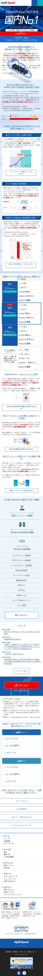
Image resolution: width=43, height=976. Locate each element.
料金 (5, 852)
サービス (7, 849)
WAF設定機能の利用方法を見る (21, 449)
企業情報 (7, 841)
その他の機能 (9, 857)
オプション (8, 863)
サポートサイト (10, 876)
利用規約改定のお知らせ (12, 639)
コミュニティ (10, 879)
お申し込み (21, 685)
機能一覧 (7, 854)
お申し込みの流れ (20, 690)
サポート (7, 874)
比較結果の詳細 (25, 73)
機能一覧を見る (21, 615)
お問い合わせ (10, 881)
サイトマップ (9, 843)
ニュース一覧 (21, 671)
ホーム (7, 836)
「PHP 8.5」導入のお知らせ (14, 654)
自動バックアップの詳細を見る (21, 490)
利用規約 (15, 952)
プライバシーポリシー (21, 954)
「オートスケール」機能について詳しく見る (21, 172)
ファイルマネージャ (12, 894)
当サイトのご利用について (27, 952)
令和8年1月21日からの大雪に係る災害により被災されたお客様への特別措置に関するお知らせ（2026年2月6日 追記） (22, 661)
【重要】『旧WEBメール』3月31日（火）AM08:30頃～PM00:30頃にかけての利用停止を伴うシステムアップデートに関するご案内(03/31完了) (21, 647)
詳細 (31, 27)
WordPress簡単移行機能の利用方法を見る (21, 408)
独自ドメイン (9, 865)
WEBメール (9, 892)
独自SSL (7, 868)
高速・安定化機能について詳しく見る (21, 265)
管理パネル (9, 890)
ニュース (7, 839)
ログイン (7, 887)
